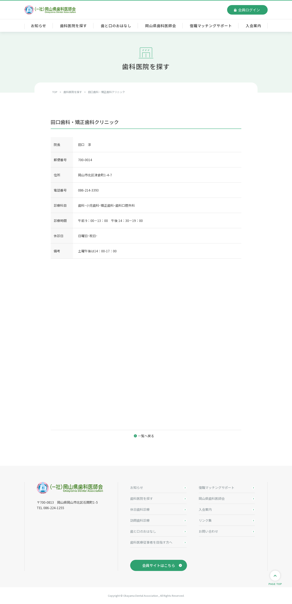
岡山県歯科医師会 (160, 25)
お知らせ (38, 25)
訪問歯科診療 (140, 520)
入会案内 (253, 25)
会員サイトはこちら (158, 565)
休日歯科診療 (140, 509)
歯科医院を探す (73, 25)
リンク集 (205, 520)
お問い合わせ (208, 531)
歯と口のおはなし (116, 25)
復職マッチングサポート (211, 25)
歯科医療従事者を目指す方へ (151, 542)
